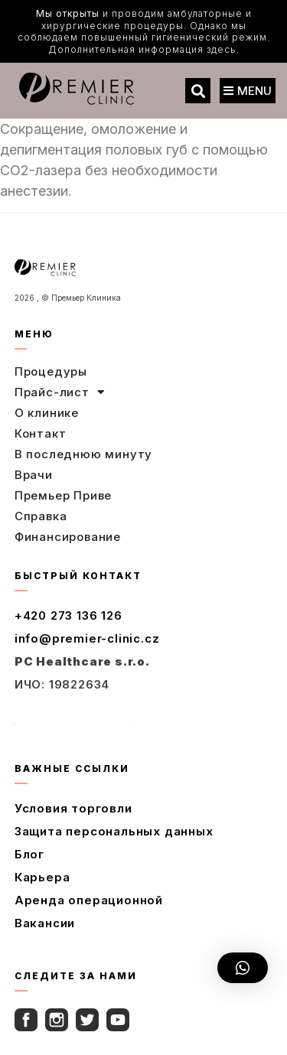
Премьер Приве (63, 495)
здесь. (223, 49)
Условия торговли (73, 808)
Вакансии (45, 923)
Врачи (34, 474)
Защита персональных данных (114, 831)
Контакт (41, 433)
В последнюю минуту (83, 454)
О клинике (47, 412)
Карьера (42, 877)
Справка (41, 516)
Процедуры (51, 371)
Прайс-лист (60, 392)
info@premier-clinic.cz (87, 638)
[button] (197, 90)
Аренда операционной (89, 900)
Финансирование (68, 536)
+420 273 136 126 (68, 615)
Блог (29, 854)
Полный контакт (72, 718)
